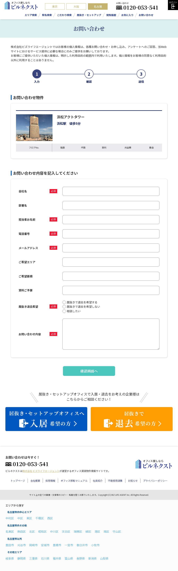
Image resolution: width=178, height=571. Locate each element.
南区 (106, 531)
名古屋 (98, 6)
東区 (29, 518)
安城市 (45, 545)
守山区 (117, 531)
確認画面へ (89, 370)
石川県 (45, 558)
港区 (97, 531)
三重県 (33, 558)
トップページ (17, 480)
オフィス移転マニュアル (74, 480)
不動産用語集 (115, 480)
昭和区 (42, 531)
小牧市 (95, 545)
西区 (50, 518)
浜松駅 (61, 123)
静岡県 (21, 558)
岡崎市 (33, 545)
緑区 (88, 531)
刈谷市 (21, 545)
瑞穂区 (78, 531)
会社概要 (35, 480)
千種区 (39, 518)
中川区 (54, 531)
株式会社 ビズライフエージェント (40, 471)
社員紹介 (98, 480)
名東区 (10, 531)
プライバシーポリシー (155, 480)
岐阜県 (10, 558)
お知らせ (133, 480)
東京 (55, 6)
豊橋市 (57, 545)
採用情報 (50, 480)
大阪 (76, 6)
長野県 (80, 558)
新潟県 (92, 558)
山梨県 (104, 558)
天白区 (66, 531)
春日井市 (82, 545)
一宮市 (69, 545)
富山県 (69, 558)
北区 (32, 531)
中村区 (10, 518)
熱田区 (21, 531)
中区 (20, 518)
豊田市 (10, 545)
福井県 (57, 558)
